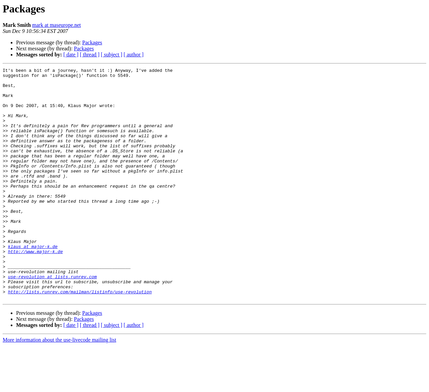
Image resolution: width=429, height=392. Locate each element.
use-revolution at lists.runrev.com (52, 319)
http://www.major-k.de (35, 289)
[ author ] (134, 54)
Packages (92, 42)
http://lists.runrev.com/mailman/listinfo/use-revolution (80, 337)
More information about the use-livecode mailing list (59, 386)
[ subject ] (111, 54)
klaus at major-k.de (33, 283)
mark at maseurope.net (56, 25)
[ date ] (70, 54)
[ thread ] (90, 54)
